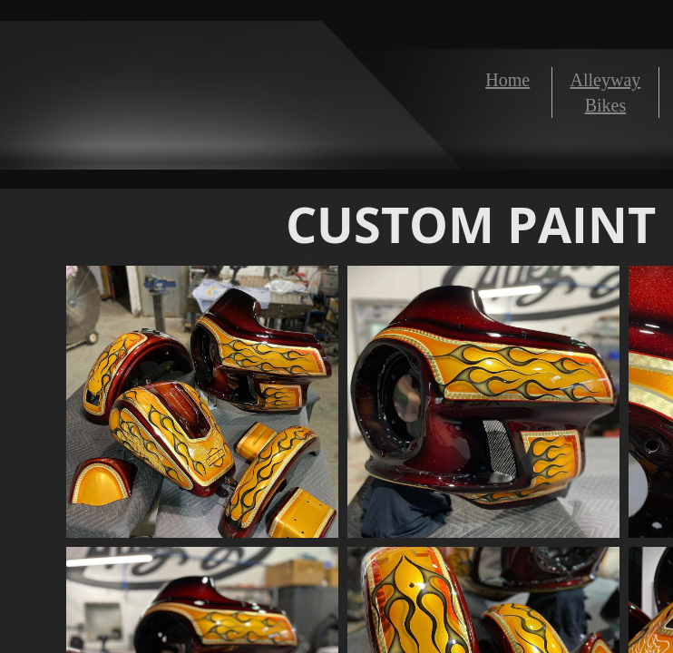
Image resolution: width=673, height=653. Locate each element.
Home (507, 80)
